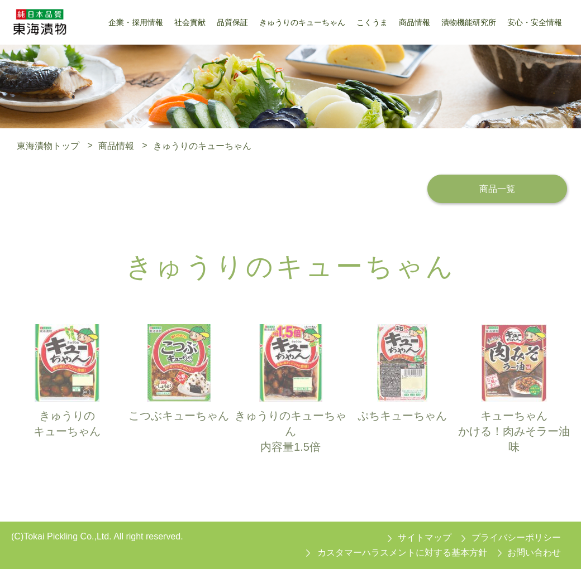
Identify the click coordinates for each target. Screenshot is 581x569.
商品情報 (116, 145)
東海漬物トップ (48, 145)
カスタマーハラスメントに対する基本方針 (402, 552)
